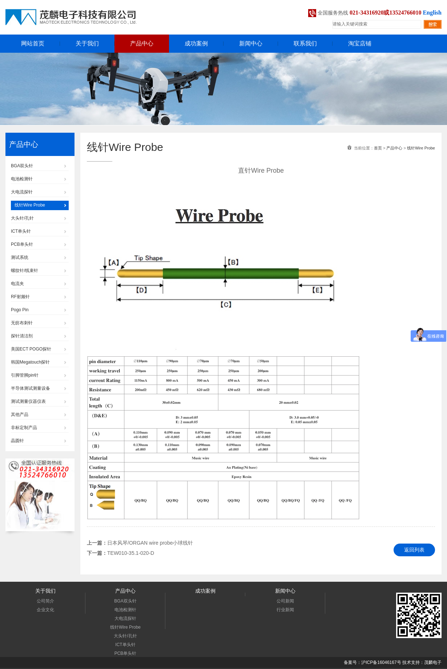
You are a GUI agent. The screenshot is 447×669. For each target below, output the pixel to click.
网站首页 (32, 43)
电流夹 (17, 283)
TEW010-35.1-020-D (130, 553)
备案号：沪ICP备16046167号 (372, 662)
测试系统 (19, 257)
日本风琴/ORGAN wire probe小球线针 (150, 543)
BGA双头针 (22, 165)
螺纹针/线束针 (24, 270)
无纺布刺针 (22, 322)
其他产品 (19, 414)
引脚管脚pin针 (25, 375)
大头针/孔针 (22, 218)
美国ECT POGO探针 (31, 349)
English (432, 12)
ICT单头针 (21, 231)
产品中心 (141, 43)
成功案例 (196, 43)
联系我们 (305, 43)
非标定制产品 (24, 427)
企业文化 (45, 609)
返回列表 (414, 550)
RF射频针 (20, 296)
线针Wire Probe (30, 205)
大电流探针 (22, 192)
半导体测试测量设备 (30, 388)
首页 (378, 148)
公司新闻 (285, 601)
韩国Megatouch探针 (30, 362)
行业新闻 (285, 609)
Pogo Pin (20, 309)
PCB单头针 (22, 244)
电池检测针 (22, 178)
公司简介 (45, 601)
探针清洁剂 (22, 335)
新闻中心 (250, 43)
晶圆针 (17, 440)
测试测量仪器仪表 (28, 401)
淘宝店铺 (359, 43)
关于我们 (87, 43)
